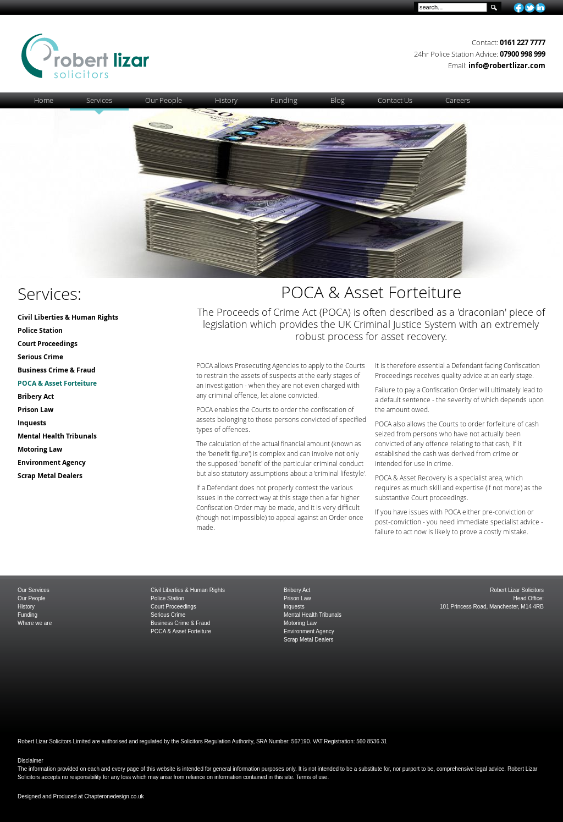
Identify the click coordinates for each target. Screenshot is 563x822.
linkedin (540, 8)
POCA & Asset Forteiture (57, 383)
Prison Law (35, 409)
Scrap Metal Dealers (50, 475)
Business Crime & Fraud (57, 370)
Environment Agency (52, 462)
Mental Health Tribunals (57, 436)
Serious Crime (40, 356)
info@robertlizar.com (506, 65)
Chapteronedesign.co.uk (113, 796)
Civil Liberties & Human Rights (68, 317)
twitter (530, 8)
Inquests (32, 423)
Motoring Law (40, 449)
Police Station (40, 330)
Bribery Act (36, 396)
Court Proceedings (48, 343)
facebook (519, 8)
